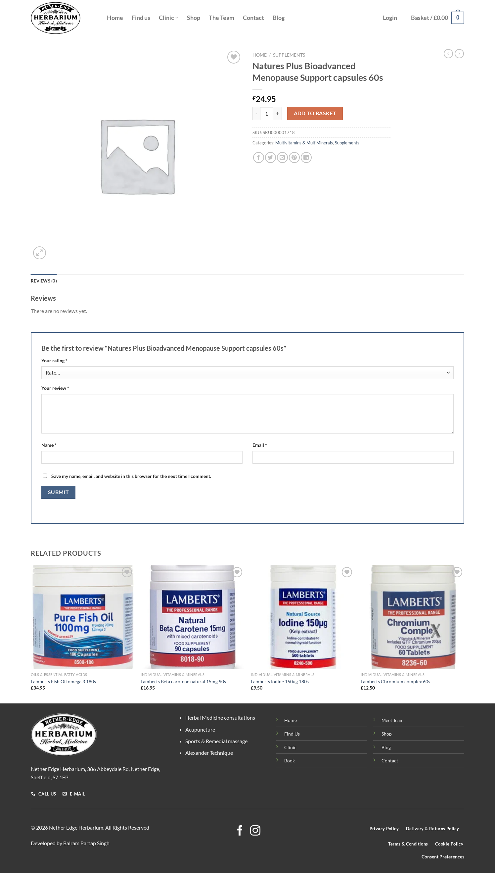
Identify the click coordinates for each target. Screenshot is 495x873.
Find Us (292, 734)
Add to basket (315, 113)
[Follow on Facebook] (240, 831)
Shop (193, 17)
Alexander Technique (209, 752)
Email (259, 445)
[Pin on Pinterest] (294, 157)
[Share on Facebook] (258, 157)
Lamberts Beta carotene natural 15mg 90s (183, 681)
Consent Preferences (443, 856)
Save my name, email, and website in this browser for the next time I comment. (131, 476)
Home (115, 17)
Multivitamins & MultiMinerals (304, 142)
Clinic (168, 17)
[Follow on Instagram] (255, 831)
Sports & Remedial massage (216, 741)
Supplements (289, 55)
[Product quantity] (266, 113)
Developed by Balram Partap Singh (70, 843)
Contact (253, 17)
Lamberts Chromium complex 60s (395, 681)
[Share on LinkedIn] (306, 157)
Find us (141, 17)
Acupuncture (200, 729)
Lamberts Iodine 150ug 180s (280, 681)
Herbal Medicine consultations (220, 717)
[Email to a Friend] (282, 157)
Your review (55, 388)
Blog (279, 17)
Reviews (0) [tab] (44, 280)
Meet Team (393, 720)
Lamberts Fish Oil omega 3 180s (63, 681)
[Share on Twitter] (270, 157)
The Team (221, 17)
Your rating (54, 360)
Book (289, 760)
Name (49, 445)
